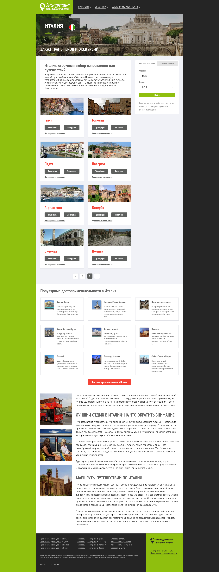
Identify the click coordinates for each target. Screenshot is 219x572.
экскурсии (56, 538)
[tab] (146, 63)
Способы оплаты (118, 538)
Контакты (54, 565)
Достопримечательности (125, 7)
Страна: (157, 73)
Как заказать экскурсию (121, 545)
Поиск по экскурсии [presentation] (147, 63)
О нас (42, 565)
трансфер (129, 511)
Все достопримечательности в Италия (109, 382)
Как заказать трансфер (121, 541)
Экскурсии (100, 7)
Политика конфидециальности (163, 553)
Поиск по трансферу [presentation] (168, 63)
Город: (157, 85)
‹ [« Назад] (75, 276)
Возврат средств (118, 548)
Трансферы (83, 7)
